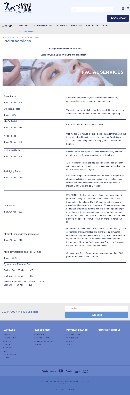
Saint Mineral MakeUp (74, 334)
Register (15, 354)
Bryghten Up (39, 334)
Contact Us (92, 25)
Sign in (5, 354)
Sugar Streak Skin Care (44, 341)
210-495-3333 (28, 31)
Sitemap (6, 358)
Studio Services (43, 25)
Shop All (37, 344)
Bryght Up (70, 341)
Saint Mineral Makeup (42, 338)
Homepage (24, 25)
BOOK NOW (118, 18)
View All (69, 344)
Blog (105, 25)
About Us (76, 25)
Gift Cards (61, 25)
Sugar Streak (72, 338)
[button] (118, 19)
